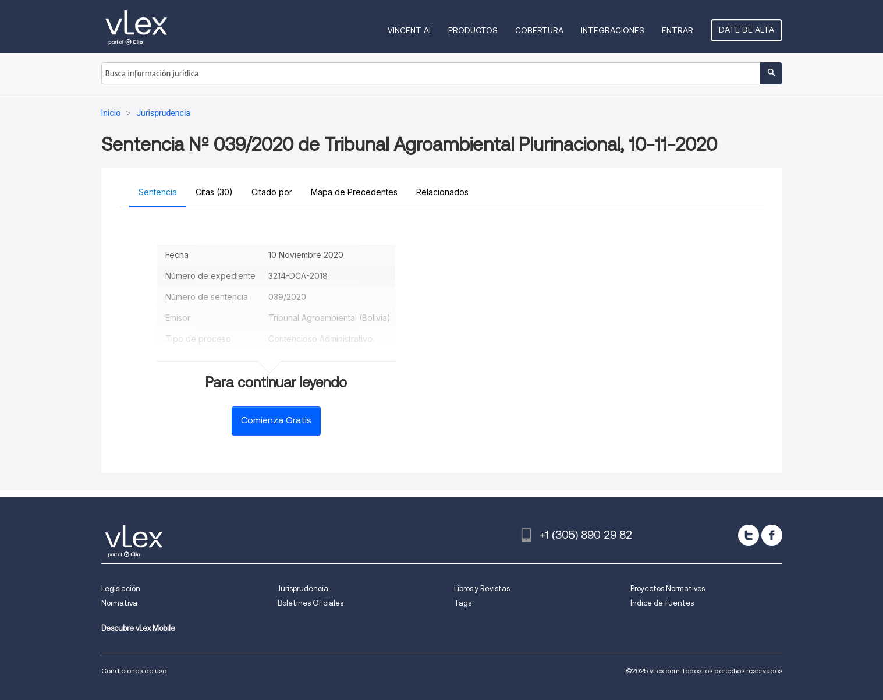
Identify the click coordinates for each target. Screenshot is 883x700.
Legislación (120, 588)
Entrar (677, 30)
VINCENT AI (409, 30)
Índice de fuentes (662, 603)
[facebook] (771, 535)
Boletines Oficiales (310, 603)
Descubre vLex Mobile (138, 628)
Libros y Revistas (482, 588)
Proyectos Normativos (667, 588)
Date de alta (746, 29)
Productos (473, 30)
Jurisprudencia (303, 588)
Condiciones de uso (133, 670)
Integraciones (612, 30)
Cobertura (539, 30)
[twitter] (748, 535)
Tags (462, 603)
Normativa (119, 603)
